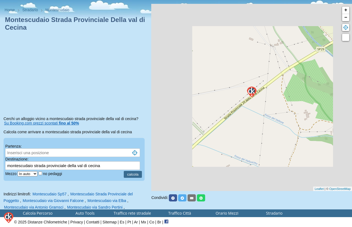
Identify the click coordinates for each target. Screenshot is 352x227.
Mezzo (11, 173)
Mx (143, 222)
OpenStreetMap (340, 188)
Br (159, 222)
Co (151, 222)
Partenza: (13, 146)
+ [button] (345, 10)
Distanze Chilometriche (47, 222)
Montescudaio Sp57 (49, 194)
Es (122, 222)
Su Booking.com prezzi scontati (41, 123)
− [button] (345, 17)
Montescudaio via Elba (106, 200)
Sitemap (110, 222)
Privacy (76, 222)
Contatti (92, 222)
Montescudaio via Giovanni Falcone (53, 200)
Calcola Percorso (38, 213)
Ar (136, 222)
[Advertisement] (76, 74)
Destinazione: (17, 159)
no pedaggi (53, 173)
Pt (129, 222)
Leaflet (319, 188)
